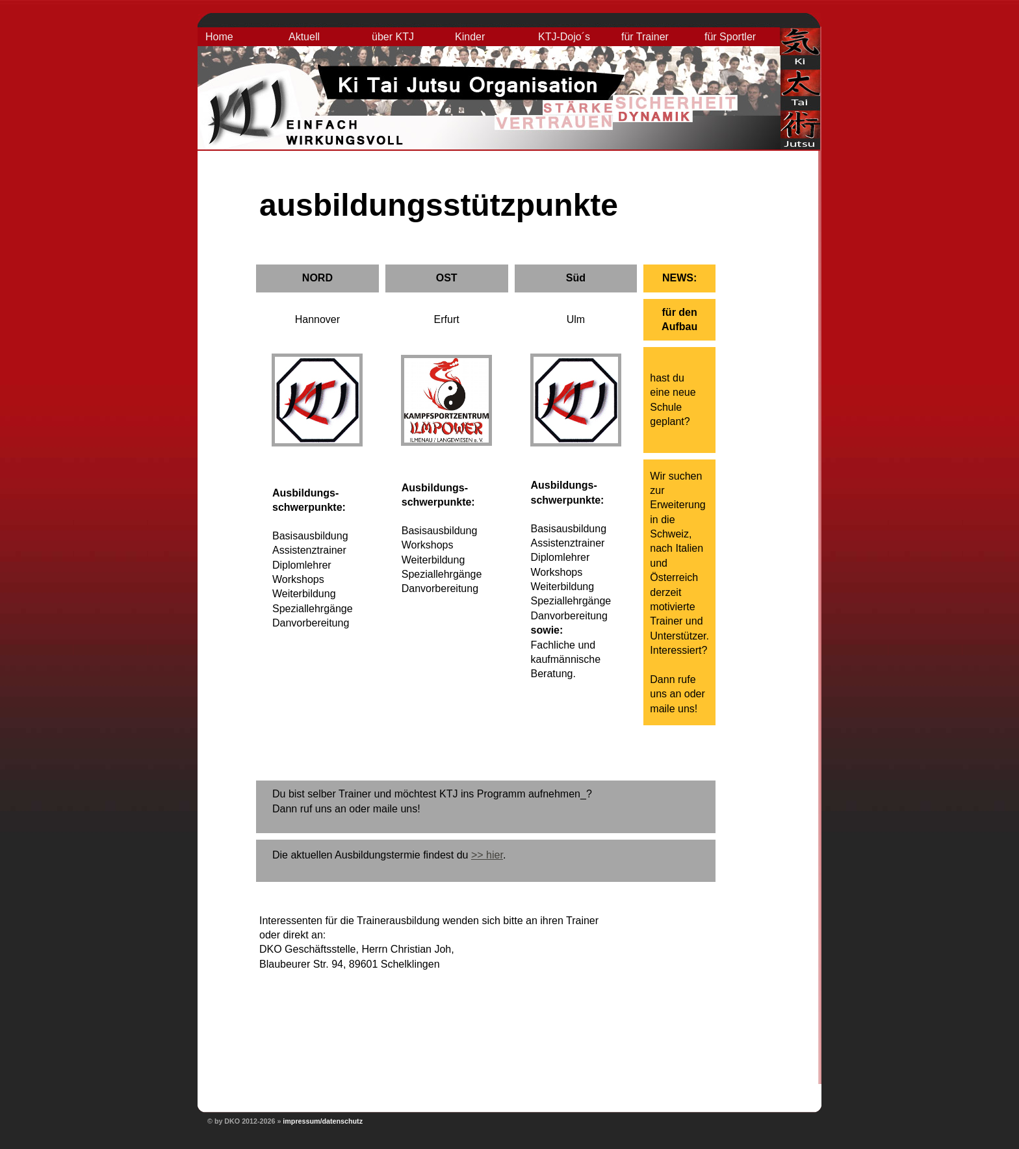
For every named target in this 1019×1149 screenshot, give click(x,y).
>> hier (487, 854)
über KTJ (393, 36)
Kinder (470, 36)
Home (219, 36)
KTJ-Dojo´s (564, 36)
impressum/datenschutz (323, 1121)
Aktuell (304, 36)
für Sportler (730, 36)
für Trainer (645, 36)
